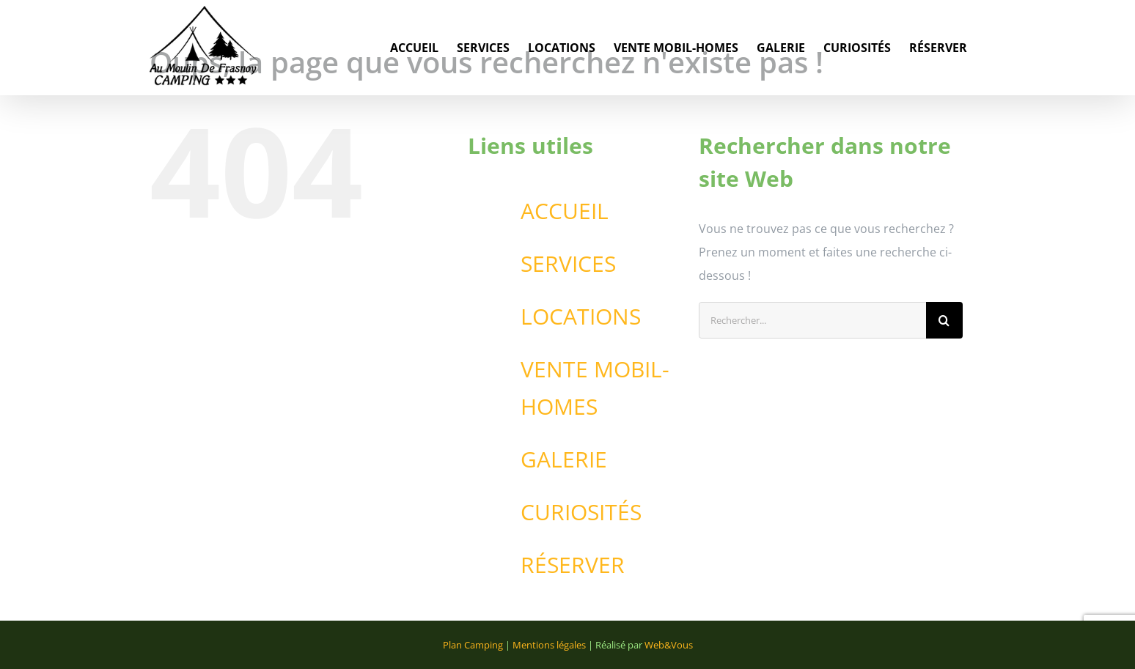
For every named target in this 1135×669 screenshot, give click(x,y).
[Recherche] (944, 320)
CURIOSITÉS (581, 512)
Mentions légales (549, 644)
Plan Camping (473, 644)
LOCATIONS (581, 316)
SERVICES (568, 263)
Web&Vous (668, 644)
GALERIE (564, 459)
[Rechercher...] (812, 320)
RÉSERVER (573, 565)
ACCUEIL (565, 211)
